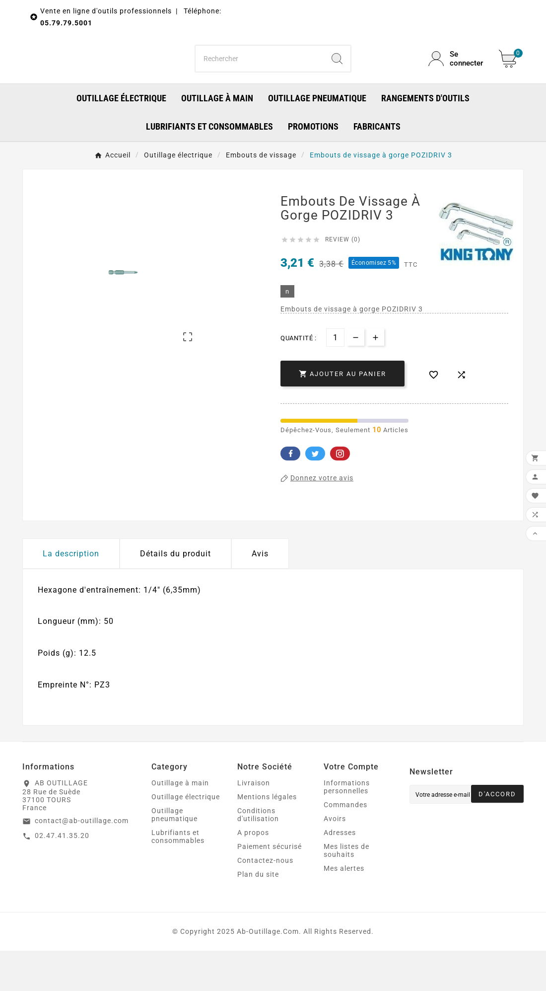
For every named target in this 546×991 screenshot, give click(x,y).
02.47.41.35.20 (62, 876)
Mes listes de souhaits (346, 891)
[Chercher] (260, 78)
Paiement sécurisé (269, 887)
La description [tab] (71, 593)
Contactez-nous (265, 901)
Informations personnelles (347, 827)
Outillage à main (180, 823)
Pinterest (340, 493)
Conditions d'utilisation (258, 855)
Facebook (290, 493)
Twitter (315, 493)
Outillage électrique (185, 837)
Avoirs (335, 859)
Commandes (345, 845)
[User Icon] (457, 78)
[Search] (337, 78)
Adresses (340, 873)
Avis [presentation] (260, 593)
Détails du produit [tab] (175, 593)
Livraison (253, 823)
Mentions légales (267, 837)
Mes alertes (344, 909)
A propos (253, 873)
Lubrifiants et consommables (178, 877)
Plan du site (258, 914)
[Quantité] (335, 377)
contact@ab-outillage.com (82, 861)
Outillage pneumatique (174, 855)
